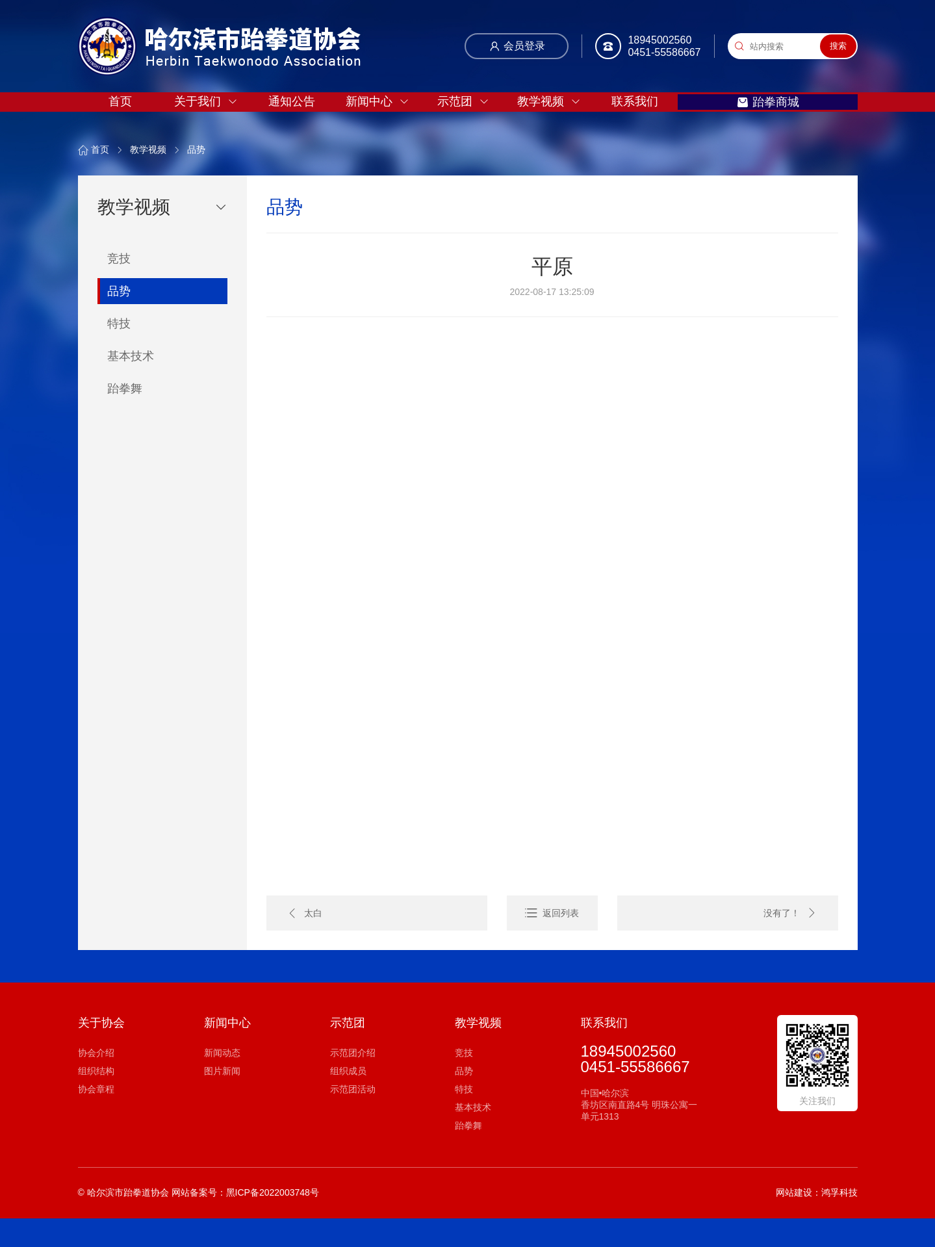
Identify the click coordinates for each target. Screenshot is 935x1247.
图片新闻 (222, 1099)
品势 (196, 178)
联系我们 (651, 118)
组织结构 (96, 1099)
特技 (464, 1117)
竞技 (464, 1081)
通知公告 (298, 118)
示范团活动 (353, 1117)
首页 (121, 118)
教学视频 (563, 118)
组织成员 (348, 1099)
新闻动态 (222, 1081)
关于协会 (101, 1051)
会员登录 (517, 49)
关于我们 (210, 118)
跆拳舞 (468, 1154)
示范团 (474, 118)
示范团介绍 (353, 1081)
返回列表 (561, 941)
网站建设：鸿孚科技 (817, 1221)
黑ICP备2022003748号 (272, 1221)
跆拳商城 (798, 119)
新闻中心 (386, 118)
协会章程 (96, 1117)
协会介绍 (96, 1081)
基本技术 (473, 1136)
